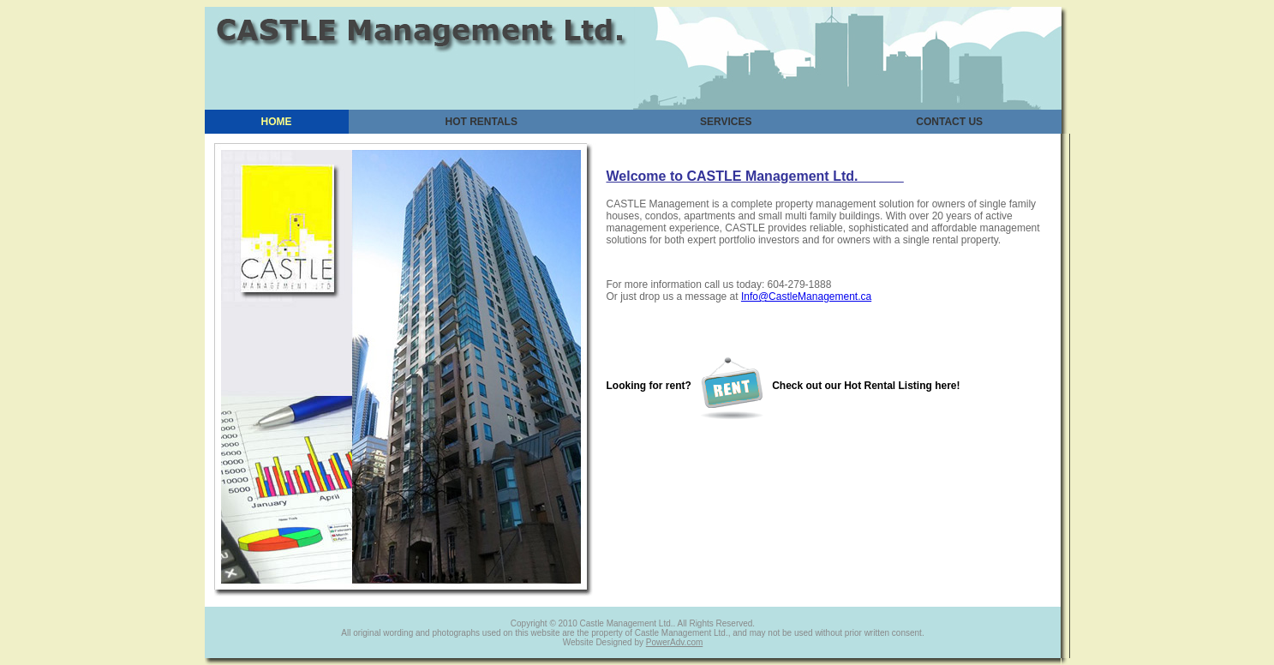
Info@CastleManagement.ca (806, 297)
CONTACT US (949, 122)
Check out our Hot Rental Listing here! (828, 386)
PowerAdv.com (674, 642)
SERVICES (725, 122)
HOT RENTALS (481, 122)
